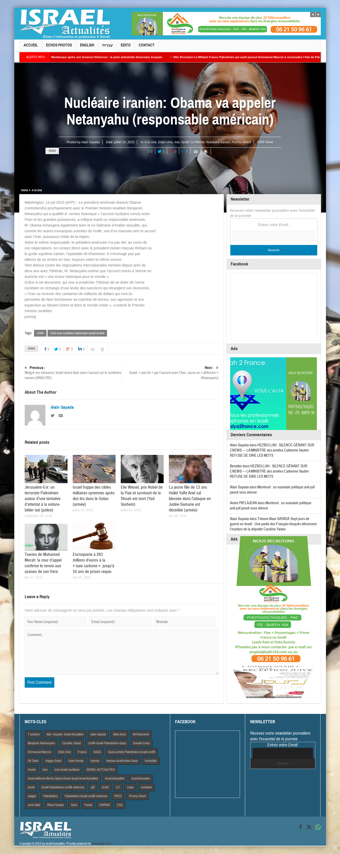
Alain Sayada (90, 142)
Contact (146, 47)
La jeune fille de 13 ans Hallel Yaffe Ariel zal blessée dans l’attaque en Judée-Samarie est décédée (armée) (190, 498)
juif (93, 787)
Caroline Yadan (71, 743)
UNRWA (104, 805)
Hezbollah (151, 761)
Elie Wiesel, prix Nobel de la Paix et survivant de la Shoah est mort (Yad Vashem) (142, 495)
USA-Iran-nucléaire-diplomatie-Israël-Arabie (77, 333)
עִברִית (107, 47)
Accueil (31, 47)
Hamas (94, 761)
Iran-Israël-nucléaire (67, 770)
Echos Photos (59, 47)
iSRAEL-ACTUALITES (100, 770)
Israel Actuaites (140, 778)
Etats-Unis (165, 142)
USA (120, 805)
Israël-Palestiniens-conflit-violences (63, 787)
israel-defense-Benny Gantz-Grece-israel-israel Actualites (63, 778)
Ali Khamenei (141, 734)
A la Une (150, 142)
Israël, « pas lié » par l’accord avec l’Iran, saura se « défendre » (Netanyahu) (170, 372)
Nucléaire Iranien (218, 142)
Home (24, 190)
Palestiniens (50, 796)
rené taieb (34, 805)
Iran (177, 142)
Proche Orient (241, 142)
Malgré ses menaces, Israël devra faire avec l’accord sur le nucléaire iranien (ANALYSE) (73, 372)
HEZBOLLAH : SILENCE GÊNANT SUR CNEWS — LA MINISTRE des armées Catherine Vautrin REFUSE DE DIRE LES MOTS (272, 450)
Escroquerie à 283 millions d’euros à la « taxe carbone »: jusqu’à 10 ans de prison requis (93, 563)
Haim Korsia (75, 761)
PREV (118, 796)
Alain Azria (119, 734)
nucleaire (146, 787)
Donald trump (141, 743)
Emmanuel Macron (39, 752)
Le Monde (198, 142)
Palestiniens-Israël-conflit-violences (86, 796)
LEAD (40, 333)
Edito (126, 47)
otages (32, 796)
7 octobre (33, 734)
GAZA (97, 752)
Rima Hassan (55, 805)
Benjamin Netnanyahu (41, 743)
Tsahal (88, 805)
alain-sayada (98, 734)
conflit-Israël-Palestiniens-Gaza (107, 743)
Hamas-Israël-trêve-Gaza (122, 761)
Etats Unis (64, 752)
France (82, 752)
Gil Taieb (33, 761)
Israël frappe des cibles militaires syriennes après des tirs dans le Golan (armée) (94, 495)
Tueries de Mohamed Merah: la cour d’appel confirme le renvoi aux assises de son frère (43, 563)
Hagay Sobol (53, 761)
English (87, 47)
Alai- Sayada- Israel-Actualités (64, 734)
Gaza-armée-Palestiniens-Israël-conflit (131, 752)
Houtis (32, 770)
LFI (118, 787)
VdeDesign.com (101, 844)
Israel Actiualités (114, 778)
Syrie (74, 805)
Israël (185, 142)
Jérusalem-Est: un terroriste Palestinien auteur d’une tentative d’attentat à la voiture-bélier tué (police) (43, 498)
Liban (130, 787)
